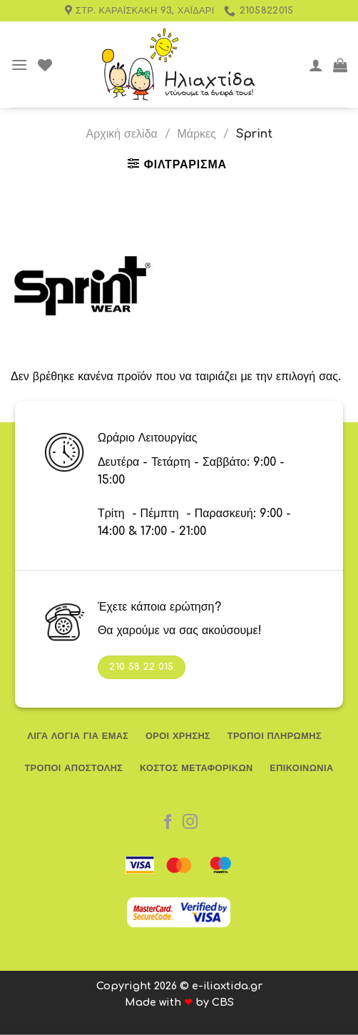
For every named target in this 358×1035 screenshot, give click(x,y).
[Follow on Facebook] (167, 823)
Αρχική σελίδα (121, 134)
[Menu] (19, 64)
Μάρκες (196, 134)
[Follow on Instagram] (190, 823)
